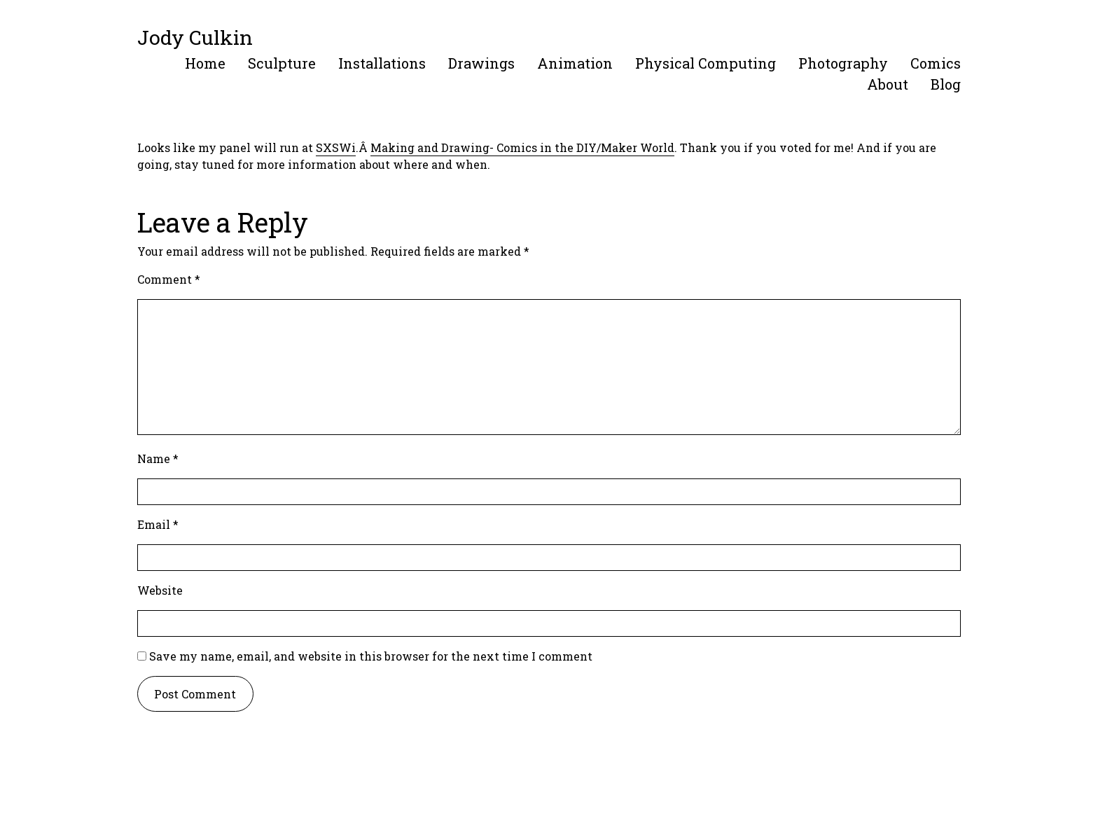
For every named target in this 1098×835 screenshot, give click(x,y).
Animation (575, 63)
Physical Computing (705, 63)
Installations (382, 63)
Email (158, 524)
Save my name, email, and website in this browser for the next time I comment (370, 656)
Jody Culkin (195, 37)
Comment (168, 279)
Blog (946, 84)
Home (205, 63)
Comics (935, 63)
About (887, 84)
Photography (843, 63)
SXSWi (336, 147)
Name (158, 458)
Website (160, 590)
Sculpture (282, 63)
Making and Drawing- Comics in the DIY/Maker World (522, 147)
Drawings (481, 63)
